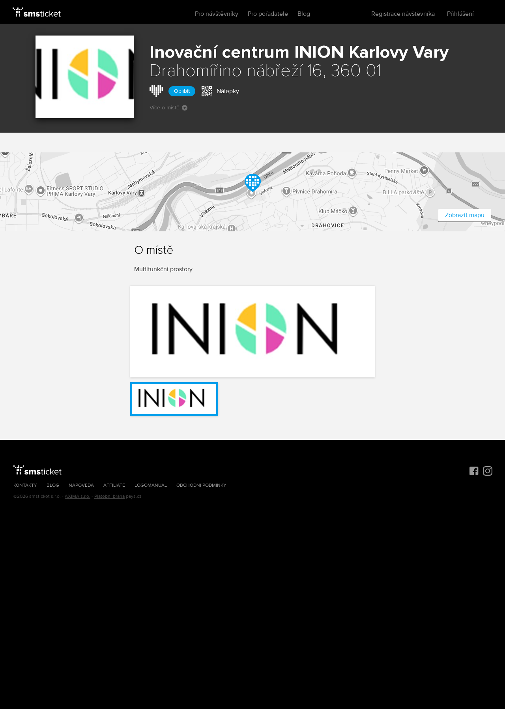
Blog (303, 14)
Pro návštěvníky (216, 14)
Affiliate (114, 485)
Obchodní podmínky (201, 485)
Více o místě (168, 107)
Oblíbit (182, 91)
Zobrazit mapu (464, 215)
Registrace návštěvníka (403, 14)
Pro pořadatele (268, 14)
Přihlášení (460, 14)
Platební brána (109, 496)
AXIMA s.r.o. (77, 496)
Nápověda (81, 485)
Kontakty (25, 485)
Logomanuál (151, 485)
